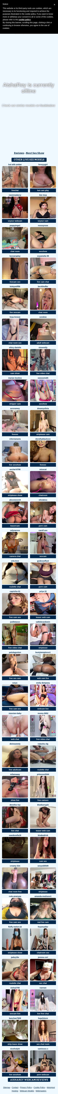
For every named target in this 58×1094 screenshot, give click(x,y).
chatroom (43, 495)
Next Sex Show (35, 153)
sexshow (43, 251)
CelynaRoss (15, 530)
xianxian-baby (15, 713)
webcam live (43, 709)
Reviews (19, 153)
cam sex (43, 861)
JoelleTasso (15, 622)
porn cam (43, 526)
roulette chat (15, 587)
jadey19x (15, 957)
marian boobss (15, 378)
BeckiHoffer (43, 286)
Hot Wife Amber (15, 164)
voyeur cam (43, 221)
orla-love (15, 561)
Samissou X (43, 1049)
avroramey (15, 408)
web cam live (43, 678)
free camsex (42, 800)
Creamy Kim (15, 866)
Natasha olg (43, 744)
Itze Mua (43, 195)
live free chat (43, 1014)
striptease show (15, 495)
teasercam (15, 526)
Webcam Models (27, 1091)
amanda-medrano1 (43, 896)
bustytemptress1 (43, 652)
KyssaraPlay (15, 256)
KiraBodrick (43, 835)
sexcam (43, 556)
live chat (15, 831)
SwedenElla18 (15, 835)
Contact (15, 1087)
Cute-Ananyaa (15, 896)
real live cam (43, 922)
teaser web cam (43, 617)
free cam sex (15, 617)
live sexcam (15, 312)
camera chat (15, 556)
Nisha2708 (15, 988)
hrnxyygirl (43, 164)
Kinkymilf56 (15, 286)
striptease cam (43, 434)
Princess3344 (43, 774)
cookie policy (25, 20)
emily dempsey (43, 683)
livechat (14, 190)
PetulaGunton (15, 652)
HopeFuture (43, 1018)
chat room (15, 251)
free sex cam (15, 678)
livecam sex (15, 282)
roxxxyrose (43, 225)
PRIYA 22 (43, 591)
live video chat (42, 373)
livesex (15, 434)
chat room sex (15, 343)
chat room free (15, 892)
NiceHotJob (15, 1049)
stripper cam (15, 404)
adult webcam (43, 343)
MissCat (42, 469)
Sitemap (6, 1087)
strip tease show (15, 1044)
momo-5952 (43, 713)
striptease (42, 648)
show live (15, 800)
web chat (15, 739)
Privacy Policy (26, 1087)
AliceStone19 (15, 500)
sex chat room (43, 1044)
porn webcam (43, 1075)
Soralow (43, 317)
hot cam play (43, 190)
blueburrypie (43, 805)
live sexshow (15, 465)
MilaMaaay (15, 774)
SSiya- (15, 683)
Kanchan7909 (15, 1018)
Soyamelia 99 (43, 256)
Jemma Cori (43, 957)
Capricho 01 (15, 591)
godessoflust (43, 561)
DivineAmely (15, 744)
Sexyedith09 (42, 866)
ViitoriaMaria (15, 439)
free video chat (15, 648)
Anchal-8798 (15, 469)
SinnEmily (43, 347)
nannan (43, 988)
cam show (15, 373)
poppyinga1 (15, 225)
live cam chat (43, 282)
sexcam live (15, 1014)
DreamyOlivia (43, 408)
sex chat (43, 983)
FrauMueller (43, 927)
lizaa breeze (15, 317)
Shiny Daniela (15, 347)
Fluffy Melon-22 (15, 927)
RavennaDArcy (15, 195)
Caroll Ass (43, 530)
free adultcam (15, 770)
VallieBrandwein (43, 622)
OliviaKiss (43, 500)
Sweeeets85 (43, 378)
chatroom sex (43, 953)
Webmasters (41, 1091)
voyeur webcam (15, 221)
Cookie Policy (39, 1087)
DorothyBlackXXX (43, 439)
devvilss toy (15, 805)
